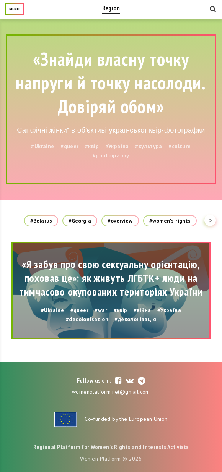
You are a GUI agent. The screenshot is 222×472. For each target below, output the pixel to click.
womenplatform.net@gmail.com (111, 391)
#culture (179, 146)
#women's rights (170, 220)
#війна (142, 310)
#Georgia (80, 220)
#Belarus (41, 220)
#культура (148, 146)
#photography (111, 155)
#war (101, 310)
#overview (120, 220)
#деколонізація (135, 319)
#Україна (117, 146)
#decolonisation (87, 319)
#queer (69, 146)
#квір (92, 146)
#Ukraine (42, 146)
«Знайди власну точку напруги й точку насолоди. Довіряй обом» (111, 82)
